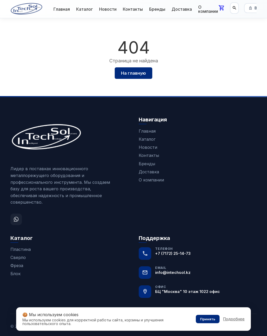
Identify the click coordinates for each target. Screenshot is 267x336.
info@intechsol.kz (173, 272)
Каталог (84, 9)
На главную (133, 73)
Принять (207, 319)
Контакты (133, 9)
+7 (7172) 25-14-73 (173, 253)
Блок (15, 274)
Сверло (18, 257)
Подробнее (234, 319)
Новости (108, 9)
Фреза (16, 265)
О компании (208, 9)
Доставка (182, 9)
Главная (61, 9)
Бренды (157, 9)
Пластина (20, 249)
